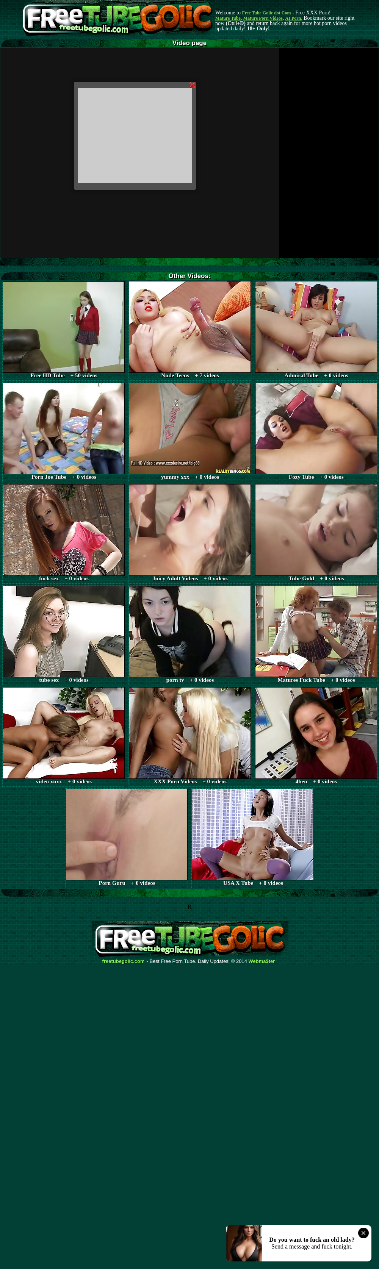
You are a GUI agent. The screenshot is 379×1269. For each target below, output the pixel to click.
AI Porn (293, 18)
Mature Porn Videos (263, 18)
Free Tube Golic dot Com (266, 13)
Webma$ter (262, 961)
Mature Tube (228, 18)
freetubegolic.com (123, 961)
